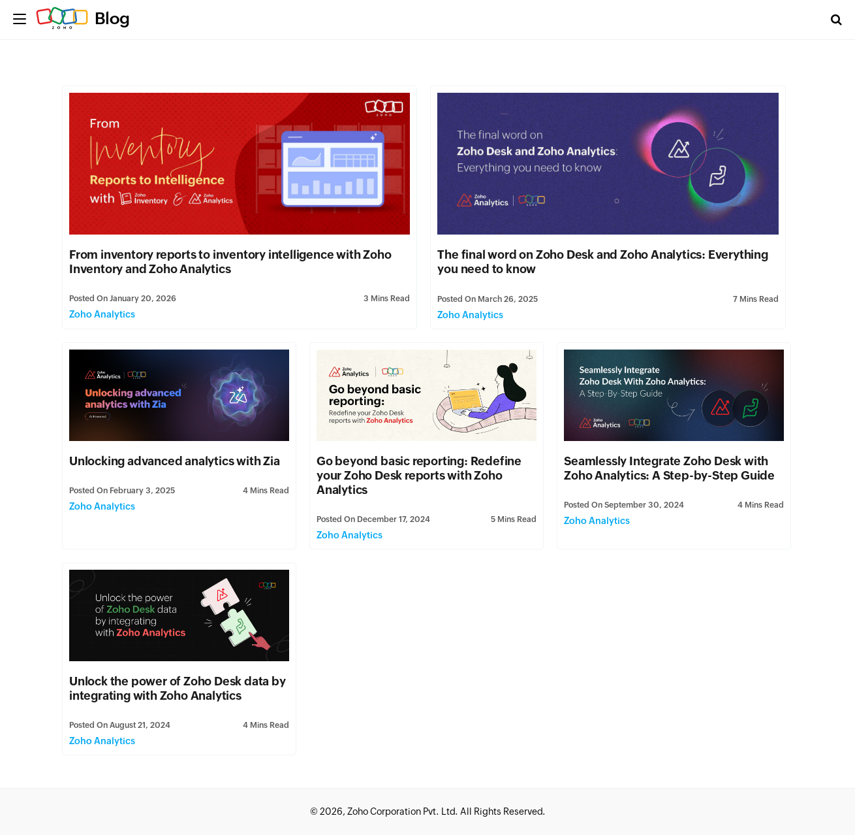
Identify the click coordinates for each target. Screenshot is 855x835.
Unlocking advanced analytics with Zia (174, 461)
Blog (112, 18)
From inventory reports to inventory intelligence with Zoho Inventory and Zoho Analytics (230, 262)
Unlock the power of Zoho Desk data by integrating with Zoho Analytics (177, 688)
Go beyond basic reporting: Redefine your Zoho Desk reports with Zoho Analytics (419, 475)
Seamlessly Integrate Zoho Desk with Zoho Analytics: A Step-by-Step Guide (669, 468)
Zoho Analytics (102, 314)
